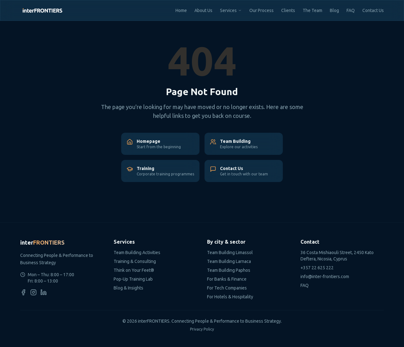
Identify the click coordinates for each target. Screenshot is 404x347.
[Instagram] (33, 292)
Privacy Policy (202, 329)
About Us (203, 10)
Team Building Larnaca (229, 261)
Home (181, 10)
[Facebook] (23, 292)
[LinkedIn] (43, 292)
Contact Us (373, 10)
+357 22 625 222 (317, 267)
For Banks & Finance (227, 279)
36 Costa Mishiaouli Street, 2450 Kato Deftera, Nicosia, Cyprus (337, 255)
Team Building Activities (137, 252)
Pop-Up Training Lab (133, 279)
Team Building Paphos (228, 270)
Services (228, 10)
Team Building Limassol (230, 252)
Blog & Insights (128, 287)
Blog (334, 10)
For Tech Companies (227, 287)
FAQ (351, 10)
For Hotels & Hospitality (230, 296)
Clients (288, 10)
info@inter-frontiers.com (324, 276)
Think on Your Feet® (134, 270)
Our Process (261, 10)
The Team (312, 10)
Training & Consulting (135, 261)
